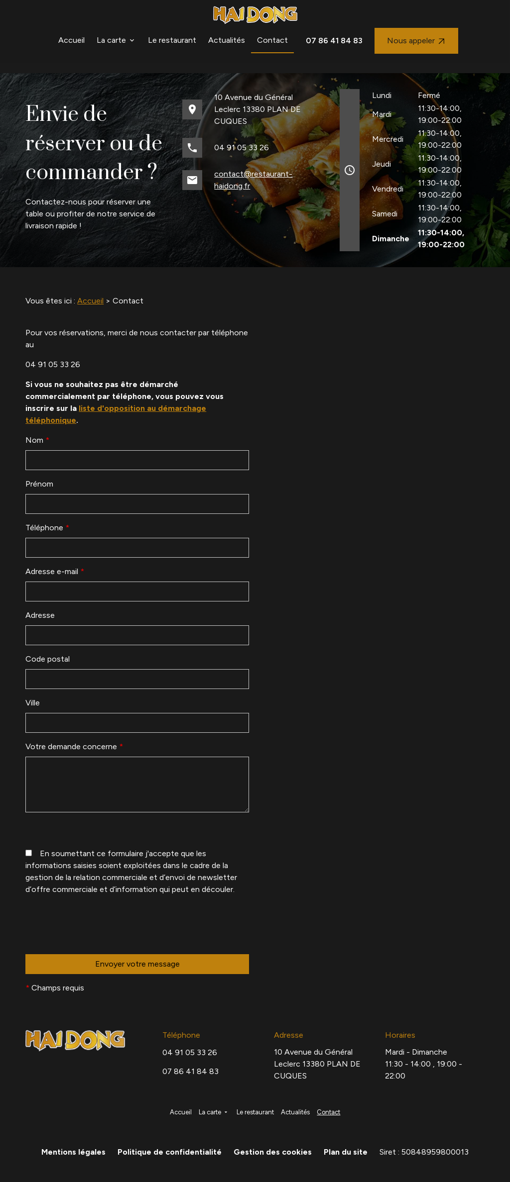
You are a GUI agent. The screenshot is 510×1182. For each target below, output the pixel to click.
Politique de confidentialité (170, 1152)
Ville (32, 702)
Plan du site (346, 1152)
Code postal (47, 659)
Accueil (71, 40)
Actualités (226, 40)
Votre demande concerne (74, 746)
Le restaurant (172, 40)
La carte (111, 40)
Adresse (40, 615)
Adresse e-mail (54, 571)
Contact (272, 40)
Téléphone (47, 527)
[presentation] (101, 944)
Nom (37, 440)
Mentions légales (73, 1152)
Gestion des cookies (273, 1152)
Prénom (39, 484)
